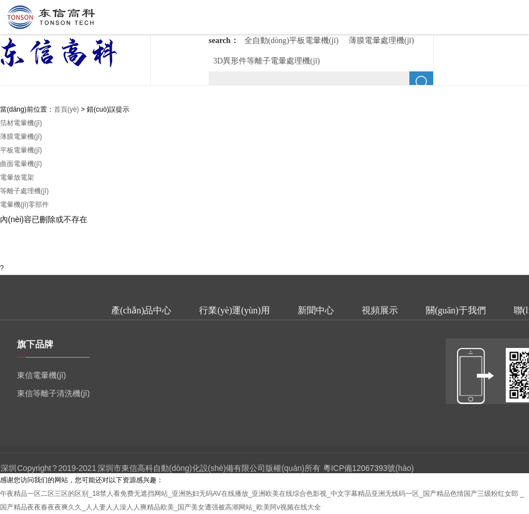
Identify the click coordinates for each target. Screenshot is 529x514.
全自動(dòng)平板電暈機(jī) (291, 40)
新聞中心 (316, 310)
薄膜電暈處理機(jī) (381, 40)
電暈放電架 (17, 177)
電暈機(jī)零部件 (24, 205)
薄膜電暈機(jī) (21, 137)
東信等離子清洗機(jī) (53, 393)
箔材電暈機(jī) (21, 123)
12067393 (369, 468)
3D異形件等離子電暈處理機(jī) (266, 61)
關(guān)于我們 (456, 310)
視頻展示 (380, 310)
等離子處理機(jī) (24, 191)
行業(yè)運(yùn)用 (234, 310)
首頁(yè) (66, 109)
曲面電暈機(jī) (21, 164)
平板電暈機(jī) (21, 150)
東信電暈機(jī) (41, 375)
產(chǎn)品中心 (141, 310)
